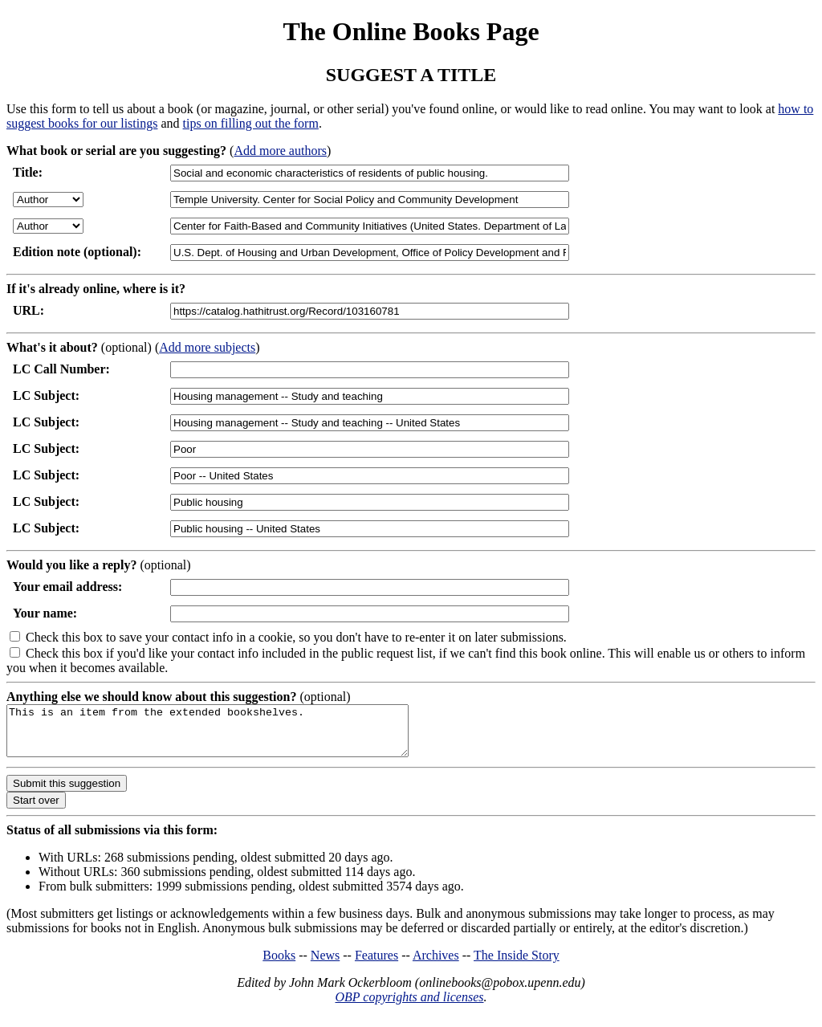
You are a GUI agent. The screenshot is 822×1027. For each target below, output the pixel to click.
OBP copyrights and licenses (409, 1006)
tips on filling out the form (251, 123)
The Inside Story (517, 965)
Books (278, 965)
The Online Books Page (411, 31)
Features (376, 965)
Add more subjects (207, 347)
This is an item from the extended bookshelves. (231, 735)
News (325, 965)
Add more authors (280, 150)
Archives (436, 965)
